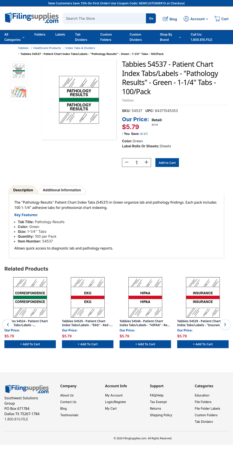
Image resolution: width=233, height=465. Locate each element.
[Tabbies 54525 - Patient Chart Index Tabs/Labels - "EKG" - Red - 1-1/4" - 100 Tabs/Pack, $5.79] (87, 297)
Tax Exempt (158, 401)
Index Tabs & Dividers (80, 48)
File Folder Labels (207, 408)
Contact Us (68, 401)
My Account (114, 394)
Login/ (109, 401)
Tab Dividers (81, 37)
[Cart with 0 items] (222, 19)
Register (120, 401)
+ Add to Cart (30, 343)
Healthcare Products (47, 48)
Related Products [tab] (26, 268)
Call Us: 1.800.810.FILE (201, 37)
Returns (155, 408)
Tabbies (23, 48)
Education (202, 394)
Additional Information (62, 189)
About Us (67, 394)
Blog (63, 408)
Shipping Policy (161, 414)
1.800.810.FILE (16, 418)
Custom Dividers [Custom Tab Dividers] (136, 37)
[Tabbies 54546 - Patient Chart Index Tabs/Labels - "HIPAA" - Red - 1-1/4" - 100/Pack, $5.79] (145, 297)
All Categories (14, 37)
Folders (39, 34)
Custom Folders (106, 37)
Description (23, 189)
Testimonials (69, 414)
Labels (60, 34)
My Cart (111, 408)
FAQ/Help (157, 394)
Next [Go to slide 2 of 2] (225, 323)
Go (151, 18)
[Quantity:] (136, 162)
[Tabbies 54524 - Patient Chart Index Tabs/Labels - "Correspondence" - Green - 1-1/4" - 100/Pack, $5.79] (30, 297)
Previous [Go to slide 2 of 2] (8, 323)
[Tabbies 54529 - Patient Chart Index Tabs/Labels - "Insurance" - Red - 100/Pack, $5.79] (203, 297)
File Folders (203, 401)
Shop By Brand (170, 37)
